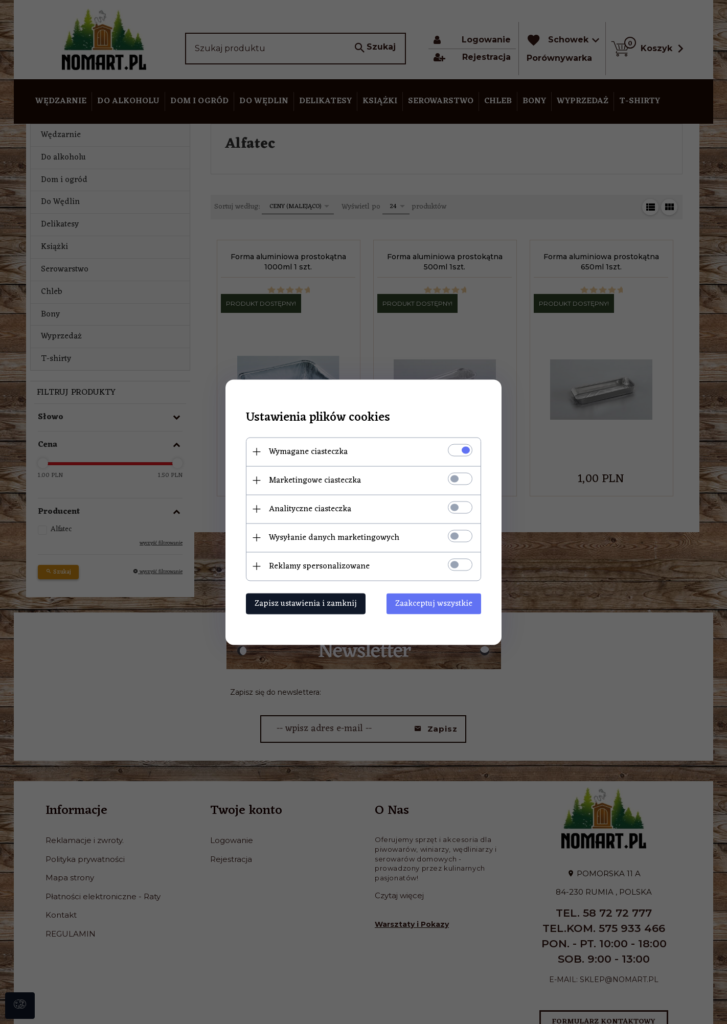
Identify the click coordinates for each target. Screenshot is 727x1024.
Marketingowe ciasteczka (315, 480)
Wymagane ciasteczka (308, 451)
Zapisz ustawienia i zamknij (306, 603)
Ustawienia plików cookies (318, 417)
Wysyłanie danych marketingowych (334, 537)
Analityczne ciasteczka (310, 509)
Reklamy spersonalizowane (319, 566)
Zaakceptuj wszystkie (433, 603)
